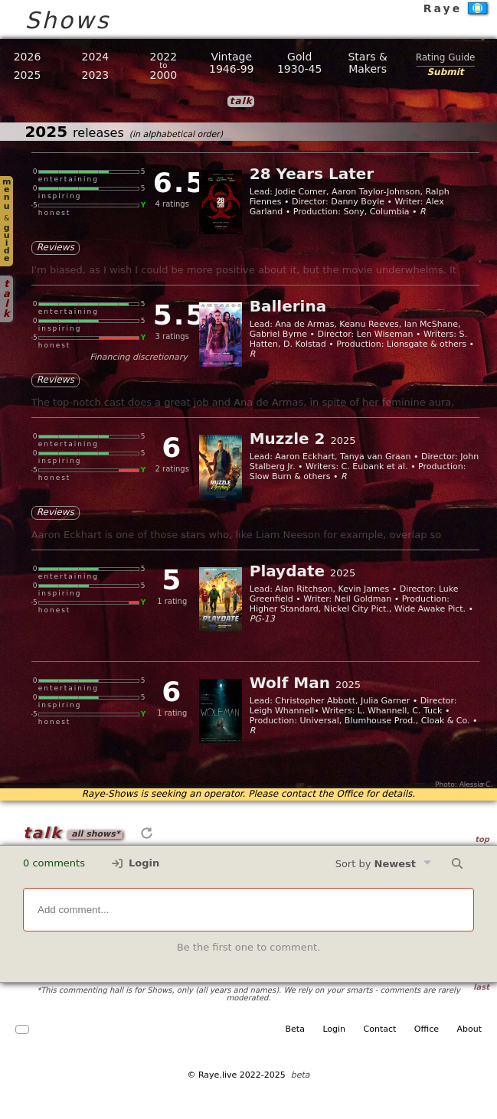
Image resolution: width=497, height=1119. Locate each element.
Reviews (55, 247)
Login (135, 863)
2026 (27, 57)
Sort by (384, 862)
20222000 (163, 66)
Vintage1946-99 (231, 63)
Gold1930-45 (299, 63)
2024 (96, 57)
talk (6, 298)
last (481, 987)
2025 (27, 75)
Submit (445, 72)
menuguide (6, 220)
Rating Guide (446, 57)
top (482, 839)
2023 (96, 75)
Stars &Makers (367, 63)
